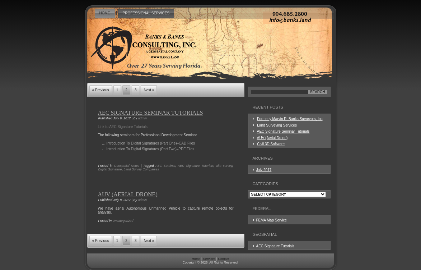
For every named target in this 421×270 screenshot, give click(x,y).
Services (209, 259)
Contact (223, 259)
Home (104, 13)
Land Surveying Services (277, 125)
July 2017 (264, 170)
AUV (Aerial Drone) (128, 194)
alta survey (224, 166)
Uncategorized (123, 221)
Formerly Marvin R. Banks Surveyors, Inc (289, 119)
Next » (149, 90)
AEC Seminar (165, 166)
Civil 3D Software (271, 144)
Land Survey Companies (141, 169)
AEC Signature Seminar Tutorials (150, 113)
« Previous (100, 90)
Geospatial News (126, 166)
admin (142, 118)
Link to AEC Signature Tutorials (123, 127)
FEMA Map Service (271, 220)
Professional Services (146, 13)
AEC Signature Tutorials (196, 166)
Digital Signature (110, 169)
